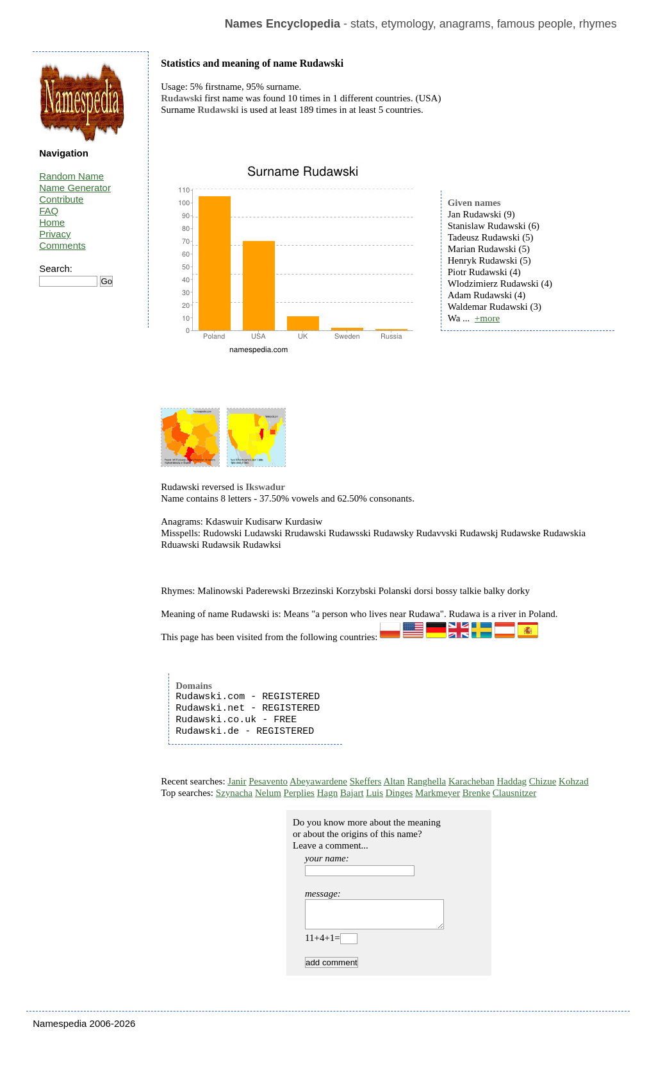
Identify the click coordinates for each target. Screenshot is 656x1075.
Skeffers (366, 781)
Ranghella (426, 781)
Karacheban (471, 781)
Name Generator (75, 187)
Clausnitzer (514, 793)
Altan (393, 781)
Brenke (476, 793)
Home (52, 222)
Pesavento (268, 781)
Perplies (299, 793)
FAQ (48, 210)
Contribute (61, 199)
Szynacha (234, 793)
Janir (236, 781)
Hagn (327, 793)
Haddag (511, 781)
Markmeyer (437, 793)
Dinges (399, 793)
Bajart (352, 793)
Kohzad (574, 781)
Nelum (268, 793)
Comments (62, 245)
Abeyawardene (318, 781)
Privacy (54, 233)
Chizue (543, 781)
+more (487, 318)
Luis (374, 793)
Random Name (71, 176)
